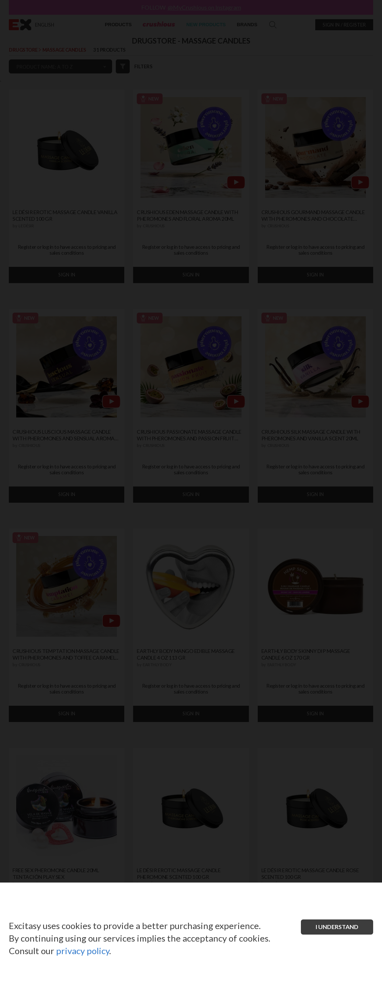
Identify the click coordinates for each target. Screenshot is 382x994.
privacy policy (82, 950)
